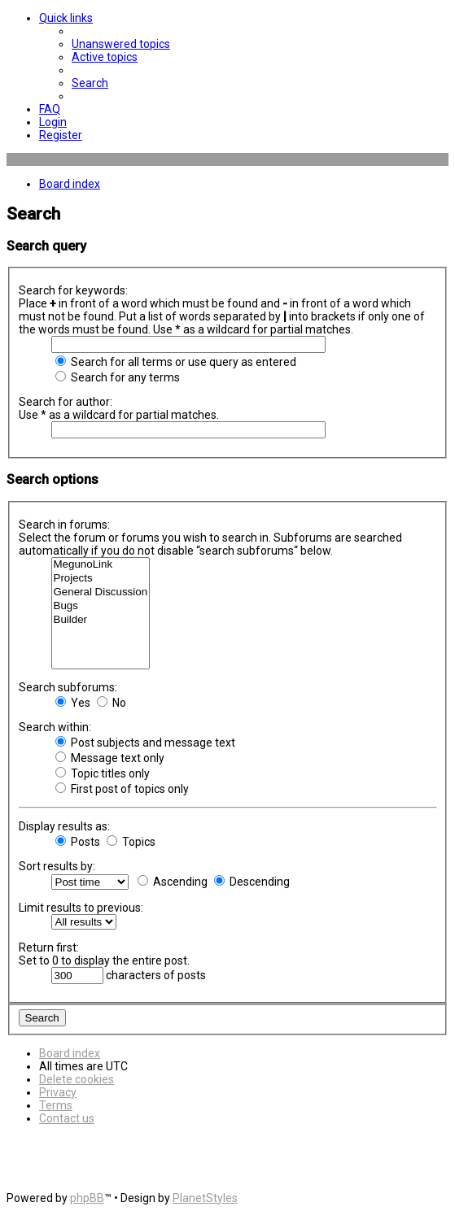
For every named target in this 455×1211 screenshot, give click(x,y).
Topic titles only (102, 773)
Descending (252, 881)
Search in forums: (64, 524)
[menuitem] (121, 43)
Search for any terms (117, 377)
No (111, 702)
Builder (101, 620)
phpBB (87, 1197)
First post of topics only (122, 788)
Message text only (109, 757)
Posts (77, 841)
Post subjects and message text (145, 742)
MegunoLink (101, 565)
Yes (72, 702)
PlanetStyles (205, 1197)
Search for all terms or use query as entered (175, 361)
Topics (131, 841)
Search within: (55, 727)
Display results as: (64, 826)
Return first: (49, 947)
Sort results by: (57, 866)
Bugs (101, 606)
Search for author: (65, 401)
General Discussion (101, 592)
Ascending (173, 881)
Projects (101, 579)
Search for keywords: (73, 290)
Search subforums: (68, 687)
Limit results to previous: (81, 907)
